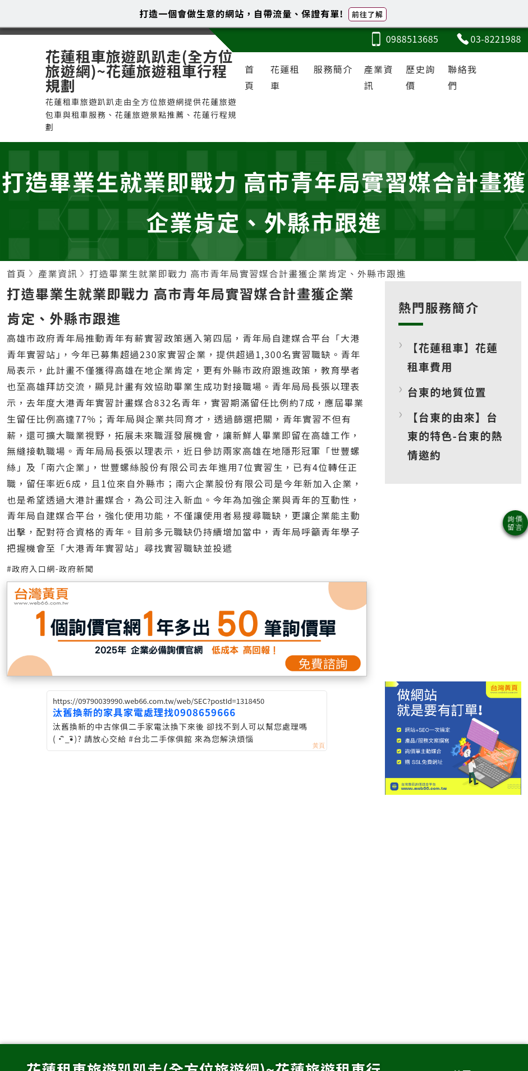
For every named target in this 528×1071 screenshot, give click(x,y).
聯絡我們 (463, 77)
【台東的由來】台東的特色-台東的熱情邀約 (455, 435)
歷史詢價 (420, 77)
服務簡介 (333, 69)
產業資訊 (379, 77)
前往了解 (367, 14)
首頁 (250, 77)
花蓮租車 (285, 77)
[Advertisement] (453, 591)
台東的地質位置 (446, 391)
